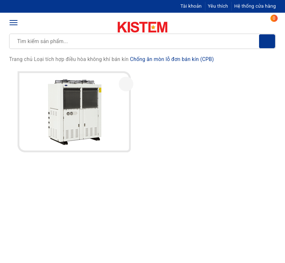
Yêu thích (218, 6)
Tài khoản (191, 6)
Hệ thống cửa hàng (255, 6)
